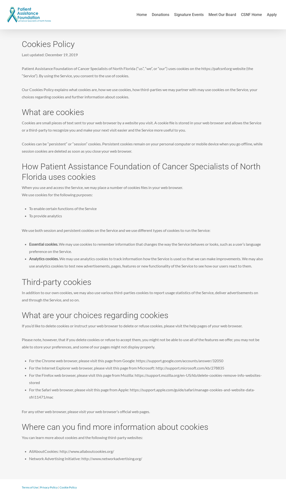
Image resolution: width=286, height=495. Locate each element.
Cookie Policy (68, 487)
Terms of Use (30, 487)
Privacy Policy (49, 487)
